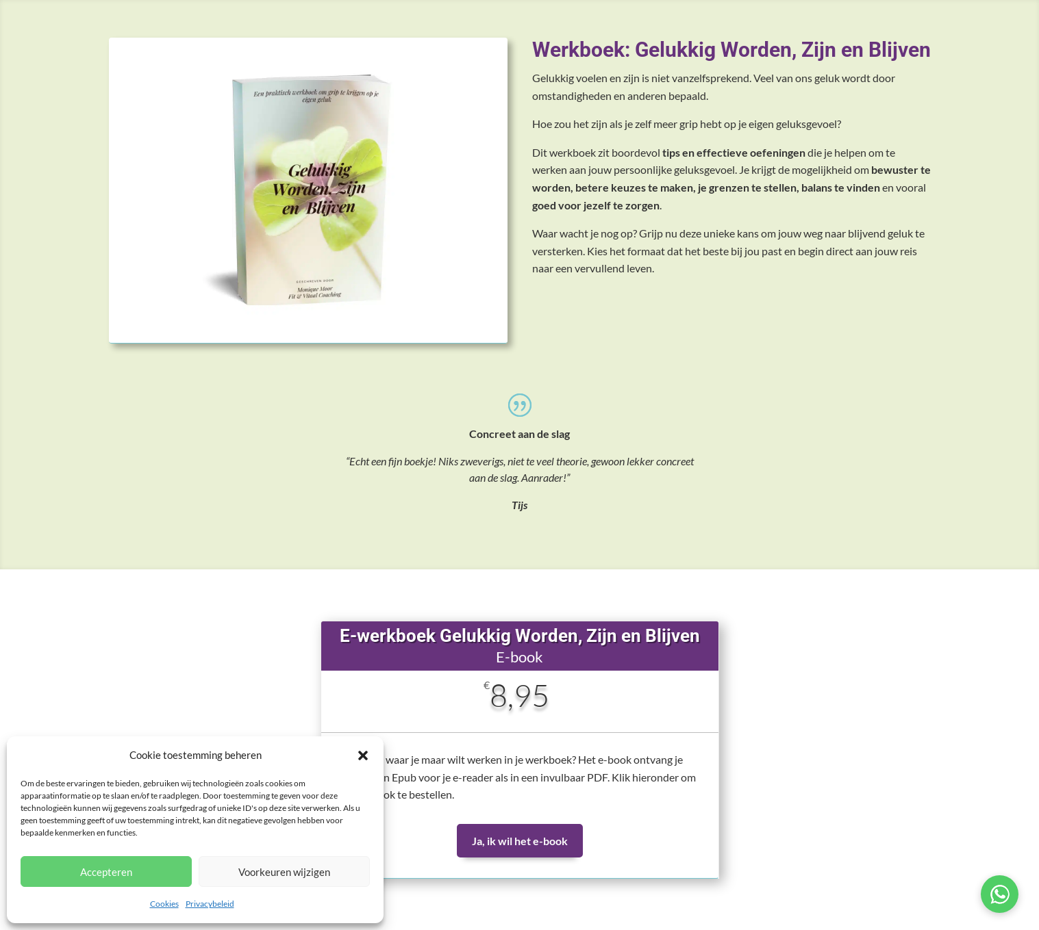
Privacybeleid (210, 904)
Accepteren (106, 872)
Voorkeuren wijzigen (284, 872)
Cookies (164, 904)
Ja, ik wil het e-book (520, 840)
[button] (363, 755)
